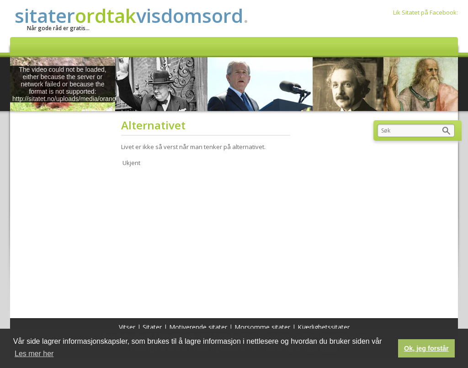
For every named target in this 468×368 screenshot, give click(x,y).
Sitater (152, 327)
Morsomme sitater (262, 327)
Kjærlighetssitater (324, 327)
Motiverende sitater (198, 327)
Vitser (127, 327)
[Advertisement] (208, 240)
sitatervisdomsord (132, 15)
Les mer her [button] (34, 353)
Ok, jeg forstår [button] (426, 348)
